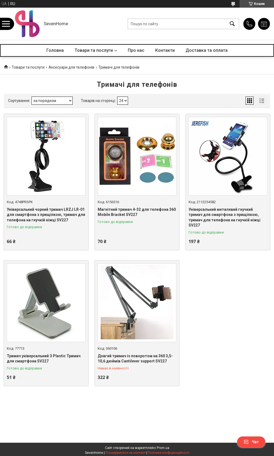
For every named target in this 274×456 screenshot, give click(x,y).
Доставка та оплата (207, 50)
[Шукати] (232, 24)
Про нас (136, 50)
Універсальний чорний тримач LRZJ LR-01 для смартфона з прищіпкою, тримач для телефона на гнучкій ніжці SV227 (46, 214)
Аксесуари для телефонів (71, 67)
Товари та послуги (94, 50)
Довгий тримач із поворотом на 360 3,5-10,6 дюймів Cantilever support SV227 (135, 358)
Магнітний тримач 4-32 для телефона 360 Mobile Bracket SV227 (137, 212)
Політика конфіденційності (168, 453)
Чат (251, 441)
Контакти (165, 50)
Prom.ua (163, 448)
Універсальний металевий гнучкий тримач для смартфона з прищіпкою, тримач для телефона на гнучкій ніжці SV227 (224, 217)
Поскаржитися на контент (125, 453)
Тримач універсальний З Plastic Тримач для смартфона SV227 (44, 358)
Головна (55, 50)
